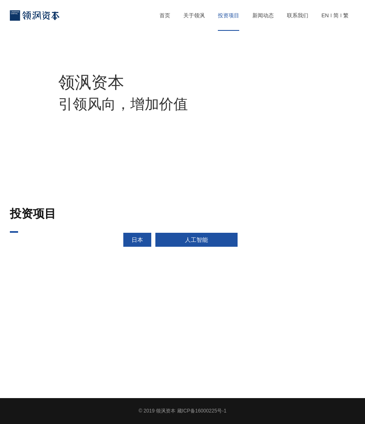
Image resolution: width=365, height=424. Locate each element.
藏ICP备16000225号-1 (201, 411)
